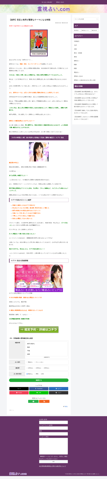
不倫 (46, 350)
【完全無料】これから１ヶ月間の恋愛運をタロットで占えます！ (86, 118)
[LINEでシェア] (38, 392)
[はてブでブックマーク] (58, 388)
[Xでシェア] (19, 388)
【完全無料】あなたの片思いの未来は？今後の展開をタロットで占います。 (86, 99)
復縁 (46, 347)
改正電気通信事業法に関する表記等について (52, 469)
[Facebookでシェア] (38, 388)
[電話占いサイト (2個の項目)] (86, 30)
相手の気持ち (46, 343)
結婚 (46, 354)
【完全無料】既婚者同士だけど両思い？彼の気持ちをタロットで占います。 (86, 105)
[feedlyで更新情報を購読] (37, 401)
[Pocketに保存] (19, 392)
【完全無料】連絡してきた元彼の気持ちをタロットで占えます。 (86, 112)
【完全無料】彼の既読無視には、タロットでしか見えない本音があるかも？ (86, 93)
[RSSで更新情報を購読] (40, 401)
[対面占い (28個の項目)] (77, 30)
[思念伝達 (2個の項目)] (95, 30)
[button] (58, 392)
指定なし (30, 374)
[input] (86, 19)
